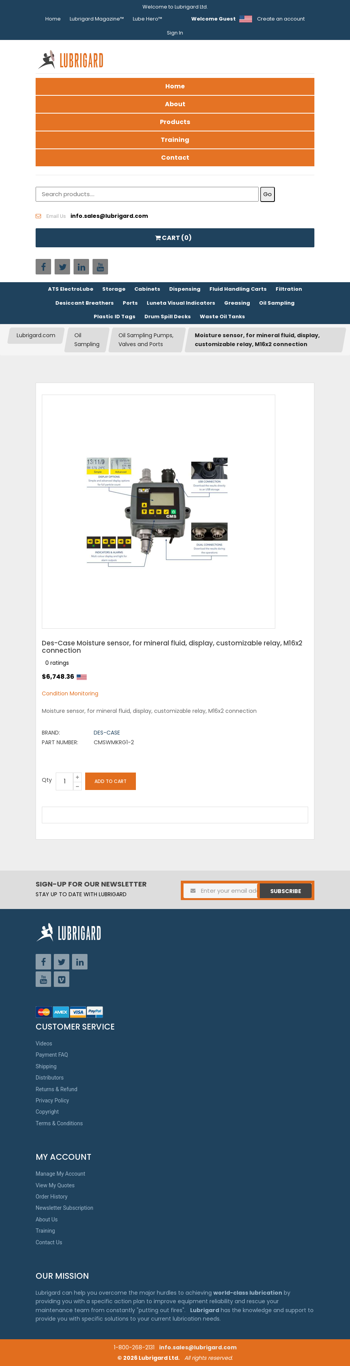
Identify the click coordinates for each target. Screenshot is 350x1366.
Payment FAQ (52, 1055)
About (175, 104)
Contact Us (49, 1242)
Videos (44, 1043)
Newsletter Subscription (64, 1208)
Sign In (175, 32)
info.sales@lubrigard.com (198, 1347)
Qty (47, 780)
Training (175, 139)
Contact (175, 157)
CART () (173, 237)
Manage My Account (60, 1174)
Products (175, 121)
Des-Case (107, 732)
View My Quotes (55, 1185)
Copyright (47, 1112)
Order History (51, 1197)
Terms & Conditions (59, 1123)
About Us (47, 1219)
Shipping (46, 1066)
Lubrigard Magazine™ (97, 18)
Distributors (50, 1078)
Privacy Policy (52, 1100)
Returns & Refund (56, 1089)
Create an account (281, 18)
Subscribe (285, 891)
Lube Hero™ (147, 18)
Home (53, 18)
